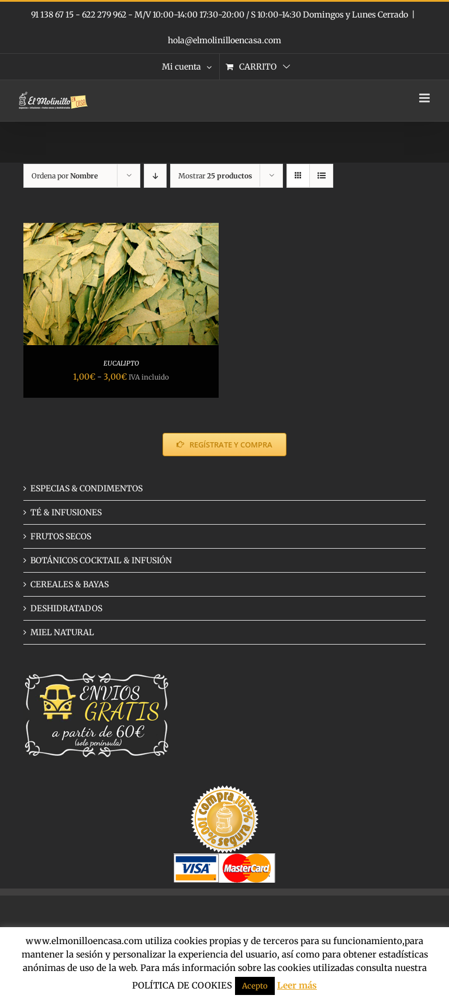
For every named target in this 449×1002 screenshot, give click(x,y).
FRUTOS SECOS (60, 536)
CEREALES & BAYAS (69, 584)
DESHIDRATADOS (66, 608)
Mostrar (215, 175)
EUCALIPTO (121, 363)
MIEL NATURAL (62, 632)
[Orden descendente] (155, 176)
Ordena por (65, 175)
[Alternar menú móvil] (425, 98)
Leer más (297, 985)
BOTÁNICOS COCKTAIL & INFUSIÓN (101, 560)
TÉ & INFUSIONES (66, 512)
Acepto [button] (255, 986)
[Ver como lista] (321, 175)
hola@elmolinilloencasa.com (224, 40)
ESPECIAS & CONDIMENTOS (86, 488)
